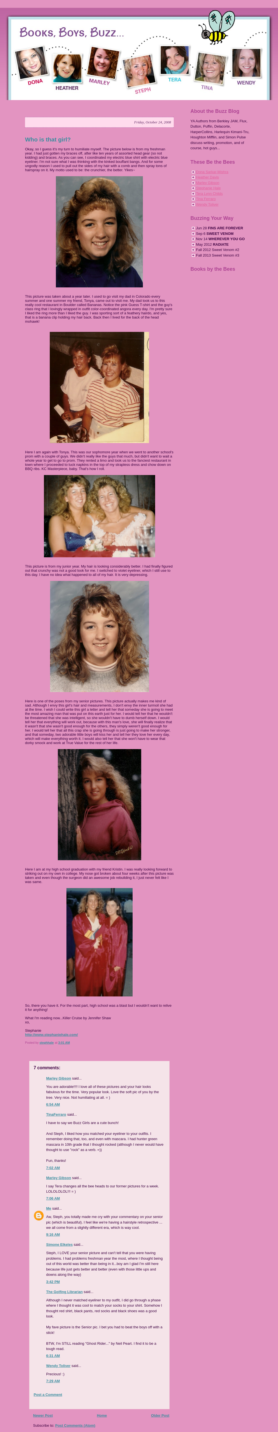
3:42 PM (53, 1282)
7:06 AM (53, 1198)
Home (102, 1415)
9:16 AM (53, 1234)
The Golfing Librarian (64, 1292)
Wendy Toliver (58, 1366)
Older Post (160, 1415)
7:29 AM (53, 1381)
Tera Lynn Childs (209, 194)
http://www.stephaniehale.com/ (51, 1035)
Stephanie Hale (208, 188)
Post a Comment (48, 1395)
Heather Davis (207, 177)
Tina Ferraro (206, 199)
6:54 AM (53, 1104)
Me (48, 1208)
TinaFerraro (56, 1114)
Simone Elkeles (59, 1244)
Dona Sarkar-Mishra (212, 172)
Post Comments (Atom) (75, 1425)
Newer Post (43, 1415)
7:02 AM (53, 1168)
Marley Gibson (58, 1078)
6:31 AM (53, 1356)
